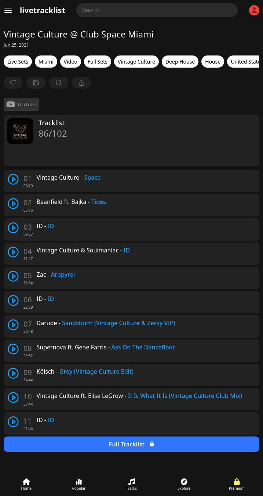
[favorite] (13, 83)
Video (70, 61)
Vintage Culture (136, 61)
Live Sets (17, 61)
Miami (46, 61)
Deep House (180, 61)
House (212, 61)
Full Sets (97, 61)
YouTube (21, 104)
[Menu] (8, 10)
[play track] (13, 179)
